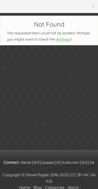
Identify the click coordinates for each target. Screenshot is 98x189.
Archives (63, 39)
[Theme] (93, 6)
